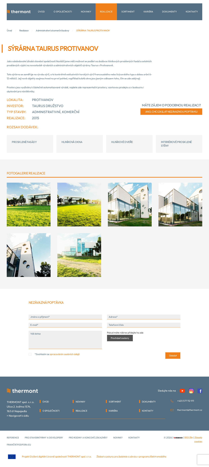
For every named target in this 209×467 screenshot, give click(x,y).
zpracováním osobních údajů (65, 354)
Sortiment (128, 11)
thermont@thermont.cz (189, 409)
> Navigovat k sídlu (18, 415)
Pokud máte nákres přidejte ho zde (125, 332)
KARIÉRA (113, 410)
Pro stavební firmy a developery (44, 437)
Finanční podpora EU (19, 444)
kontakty (134, 437)
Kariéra (148, 11)
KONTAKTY (147, 410)
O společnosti (63, 11)
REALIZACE (81, 410)
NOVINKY (80, 401)
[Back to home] (19, 11)
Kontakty (192, 11)
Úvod (41, 11)
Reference (13, 437)
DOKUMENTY (149, 401)
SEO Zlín (188, 437)
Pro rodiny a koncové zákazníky (88, 437)
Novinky (86, 11)
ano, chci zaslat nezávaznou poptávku (171, 111)
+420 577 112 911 (185, 400)
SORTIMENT (115, 401)
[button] (29, 204)
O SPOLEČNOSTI (50, 410)
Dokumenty (169, 11)
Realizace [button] (106, 11)
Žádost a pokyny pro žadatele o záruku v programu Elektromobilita (131, 456)
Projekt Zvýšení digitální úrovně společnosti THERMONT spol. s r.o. (57, 456)
